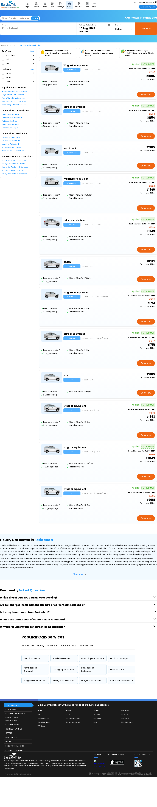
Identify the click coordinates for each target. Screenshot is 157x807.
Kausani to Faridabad (11, 140)
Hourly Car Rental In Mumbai (14, 170)
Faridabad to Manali (10, 114)
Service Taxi (86, 645)
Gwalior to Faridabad (11, 137)
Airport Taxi (27, 645)
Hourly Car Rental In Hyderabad (15, 167)
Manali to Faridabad (10, 144)
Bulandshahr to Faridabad (13, 151)
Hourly (35, 18)
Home (3, 45)
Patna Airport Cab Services (13, 98)
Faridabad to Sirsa (9, 121)
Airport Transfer (9, 18)
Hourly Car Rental (47, 645)
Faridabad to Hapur (10, 128)
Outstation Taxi (68, 645)
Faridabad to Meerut (10, 124)
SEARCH (146, 28)
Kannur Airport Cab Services (14, 105)
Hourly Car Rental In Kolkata (13, 163)
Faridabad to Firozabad (12, 117)
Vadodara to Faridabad (12, 147)
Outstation (24, 18)
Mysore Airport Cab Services (14, 101)
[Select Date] (94, 28)
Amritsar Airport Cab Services (14, 91)
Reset (32, 51)
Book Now (146, 94)
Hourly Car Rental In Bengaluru (14, 174)
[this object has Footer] (78, 738)
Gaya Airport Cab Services (13, 94)
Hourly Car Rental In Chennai (14, 160)
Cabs (12, 45)
